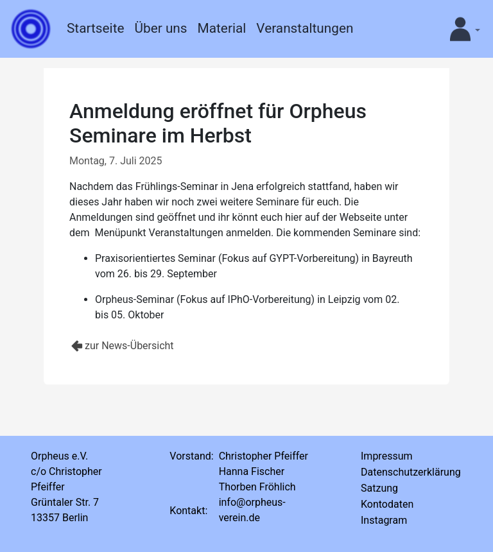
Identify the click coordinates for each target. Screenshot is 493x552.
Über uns (160, 28)
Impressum (387, 456)
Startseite (95, 28)
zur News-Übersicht (129, 346)
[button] (460, 29)
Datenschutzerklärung (411, 472)
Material (222, 28)
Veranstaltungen (304, 28)
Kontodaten (387, 504)
